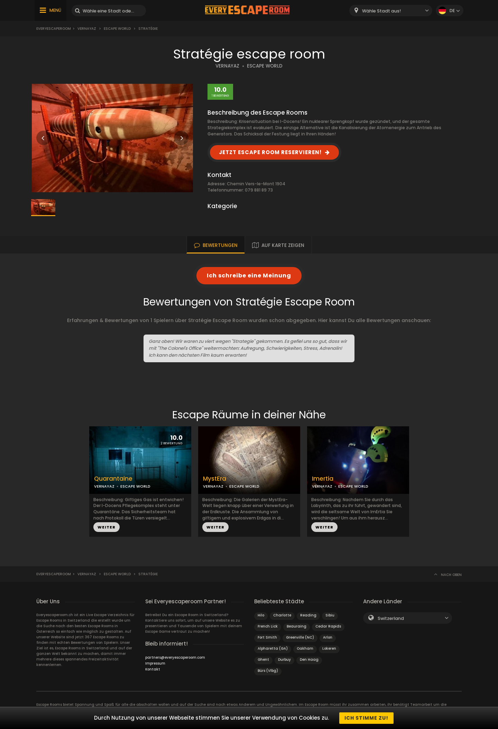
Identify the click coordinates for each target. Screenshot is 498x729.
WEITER (107, 527)
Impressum (155, 663)
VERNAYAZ (227, 66)
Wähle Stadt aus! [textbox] (381, 11)
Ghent (263, 659)
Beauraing (296, 626)
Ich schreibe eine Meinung (249, 275)
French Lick (268, 626)
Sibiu (329, 615)
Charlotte (282, 615)
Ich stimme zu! (366, 717)
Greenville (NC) (300, 637)
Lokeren (329, 648)
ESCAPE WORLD (265, 66)
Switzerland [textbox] (391, 618)
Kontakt (152, 669)
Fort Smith (267, 637)
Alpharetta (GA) (273, 648)
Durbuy (284, 659)
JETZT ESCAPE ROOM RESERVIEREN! (270, 152)
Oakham (305, 648)
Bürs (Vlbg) (268, 670)
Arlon (327, 637)
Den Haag (309, 659)
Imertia (322, 478)
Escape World (117, 28)
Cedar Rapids (328, 626)
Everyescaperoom (53, 28)
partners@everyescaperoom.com (175, 657)
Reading (308, 615)
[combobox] (390, 10)
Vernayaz (86, 28)
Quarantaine (113, 478)
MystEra (214, 478)
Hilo (261, 615)
